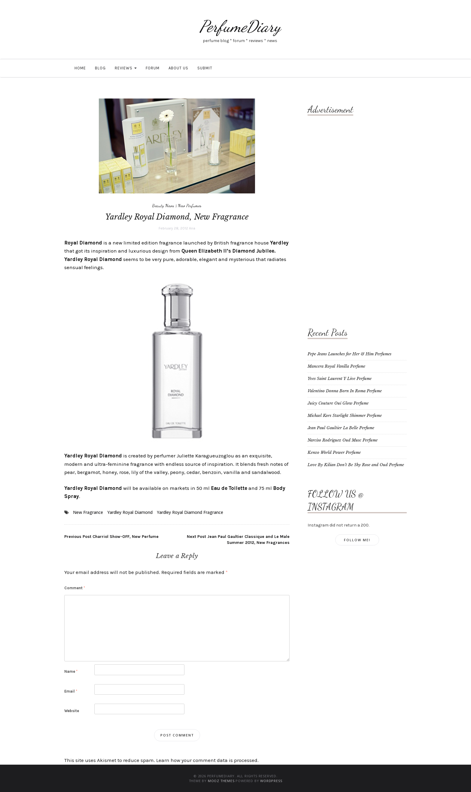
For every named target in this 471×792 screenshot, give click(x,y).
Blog (100, 68)
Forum (153, 68)
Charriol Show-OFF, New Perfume (111, 536)
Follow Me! (357, 540)
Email (70, 691)
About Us (178, 68)
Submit (204, 68)
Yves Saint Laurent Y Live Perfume (340, 378)
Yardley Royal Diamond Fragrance (190, 512)
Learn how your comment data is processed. (207, 760)
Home (79, 68)
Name (70, 671)
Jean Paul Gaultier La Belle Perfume (341, 427)
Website (71, 711)
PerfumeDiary (240, 26)
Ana (192, 228)
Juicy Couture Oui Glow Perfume (338, 403)
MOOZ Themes (221, 780)
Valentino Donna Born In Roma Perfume (345, 390)
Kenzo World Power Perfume (334, 452)
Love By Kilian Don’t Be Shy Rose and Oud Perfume (356, 464)
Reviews (126, 68)
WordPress (271, 780)
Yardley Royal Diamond (130, 512)
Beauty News (163, 205)
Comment (74, 588)
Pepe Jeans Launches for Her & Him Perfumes (349, 354)
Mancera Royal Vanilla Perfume (336, 366)
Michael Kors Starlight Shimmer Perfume (345, 415)
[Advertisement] (332, 215)
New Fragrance (88, 512)
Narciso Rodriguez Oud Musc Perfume (343, 440)
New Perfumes (190, 205)
